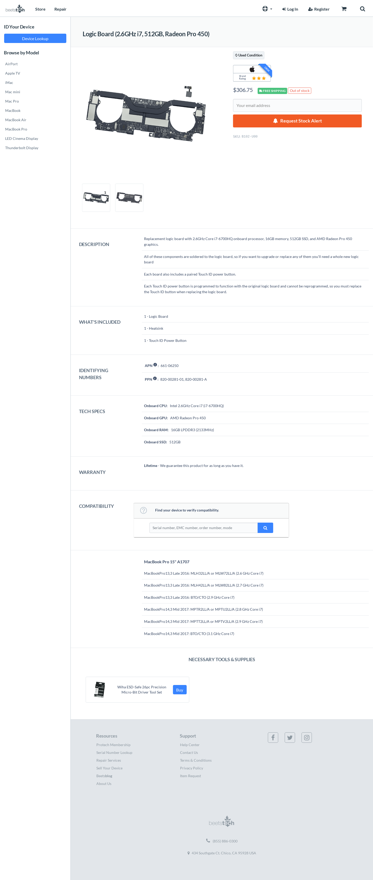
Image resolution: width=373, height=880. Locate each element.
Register (318, 8)
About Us (103, 783)
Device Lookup (35, 38)
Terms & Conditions (196, 760)
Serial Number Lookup (114, 752)
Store (40, 8)
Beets (104, 776)
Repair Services (108, 760)
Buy (179, 689)
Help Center (190, 744)
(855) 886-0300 (222, 841)
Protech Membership (113, 744)
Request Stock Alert (301, 121)
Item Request (190, 776)
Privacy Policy (191, 768)
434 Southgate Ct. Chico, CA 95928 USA (222, 853)
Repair (60, 8)
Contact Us (189, 752)
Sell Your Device (109, 768)
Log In (289, 8)
